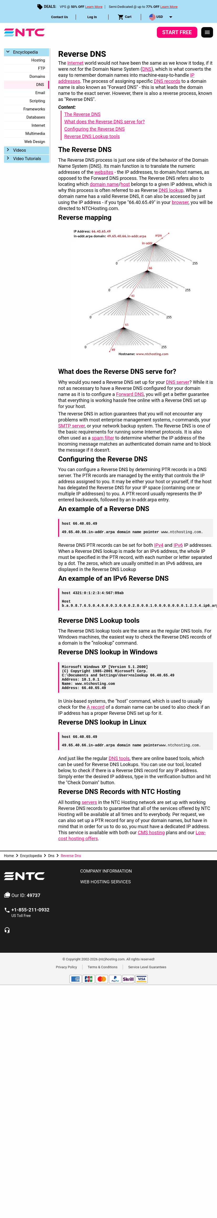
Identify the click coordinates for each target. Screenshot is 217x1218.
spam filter (103, 438)
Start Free (177, 32)
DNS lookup (171, 190)
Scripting (37, 101)
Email (40, 92)
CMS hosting (151, 832)
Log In (92, 17)
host (125, 184)
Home (9, 856)
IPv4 (158, 545)
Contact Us (59, 17)
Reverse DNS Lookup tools (92, 136)
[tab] (144, 871)
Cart (124, 17)
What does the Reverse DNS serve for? (104, 121)
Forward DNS (130, 394)
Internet (38, 125)
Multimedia (35, 133)
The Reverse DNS (82, 114)
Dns (51, 856)
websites (104, 172)
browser (180, 202)
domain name (104, 184)
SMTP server (71, 426)
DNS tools (119, 758)
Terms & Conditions (102, 967)
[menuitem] (59, 17)
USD (156, 17)
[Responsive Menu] (207, 32)
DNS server (177, 382)
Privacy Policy (66, 967)
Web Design (34, 141)
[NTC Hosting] (24, 32)
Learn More (93, 7)
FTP (41, 68)
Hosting (38, 60)
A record (95, 707)
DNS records (167, 81)
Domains (37, 76)
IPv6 (178, 545)
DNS (40, 84)
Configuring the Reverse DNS (94, 129)
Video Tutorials (27, 158)
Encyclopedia (25, 52)
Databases (35, 117)
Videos (19, 150)
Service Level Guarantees (147, 967)
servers (89, 802)
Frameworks (34, 109)
